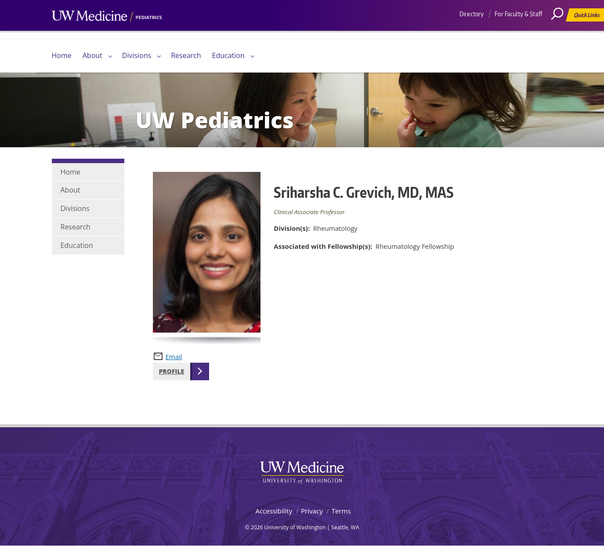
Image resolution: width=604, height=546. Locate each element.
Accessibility (273, 510)
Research (186, 55)
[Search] (560, 33)
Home (62, 55)
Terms (341, 510)
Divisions (136, 55)
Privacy (311, 510)
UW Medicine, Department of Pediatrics (107, 33)
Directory (471, 14)
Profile (171, 371)
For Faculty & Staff (518, 14)
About (92, 55)
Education (228, 55)
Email (174, 356)
